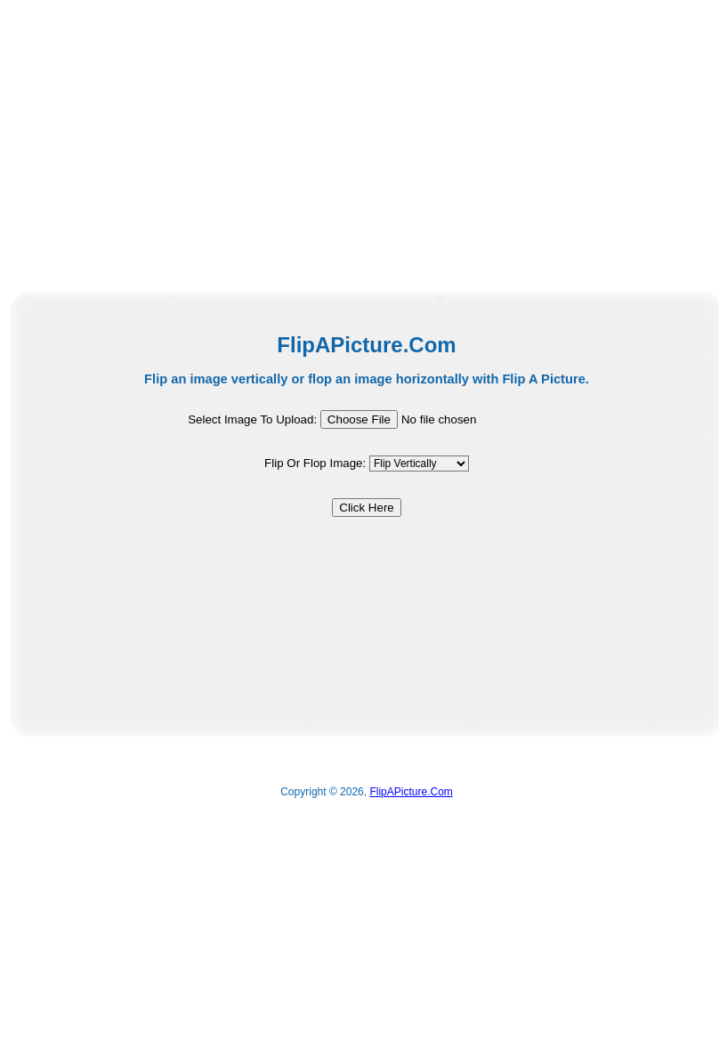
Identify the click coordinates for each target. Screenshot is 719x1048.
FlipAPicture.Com (410, 792)
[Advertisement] (203, 142)
